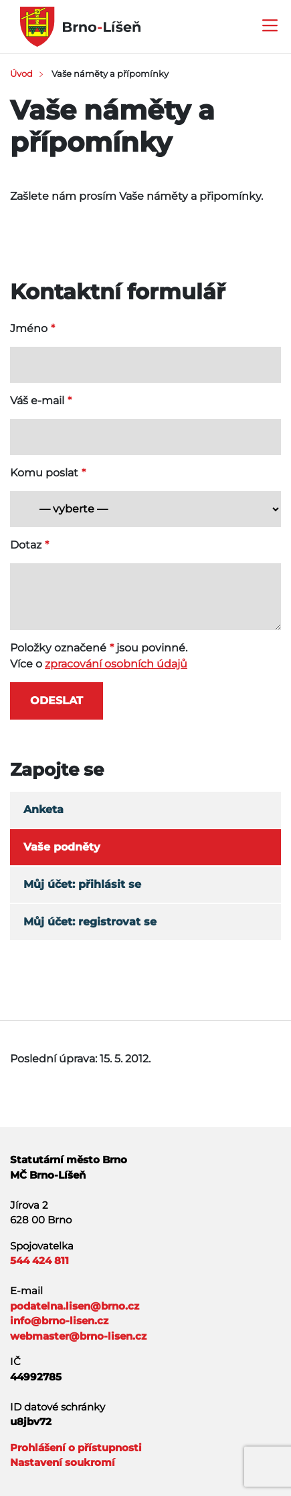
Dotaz (25, 545)
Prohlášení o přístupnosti (76, 1447)
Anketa (43, 809)
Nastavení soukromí (62, 1462)
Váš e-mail (37, 400)
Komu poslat (44, 472)
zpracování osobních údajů (116, 663)
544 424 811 (39, 1260)
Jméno (28, 328)
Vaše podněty (61, 847)
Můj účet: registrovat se (90, 921)
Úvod (21, 73)
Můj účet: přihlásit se (82, 884)
